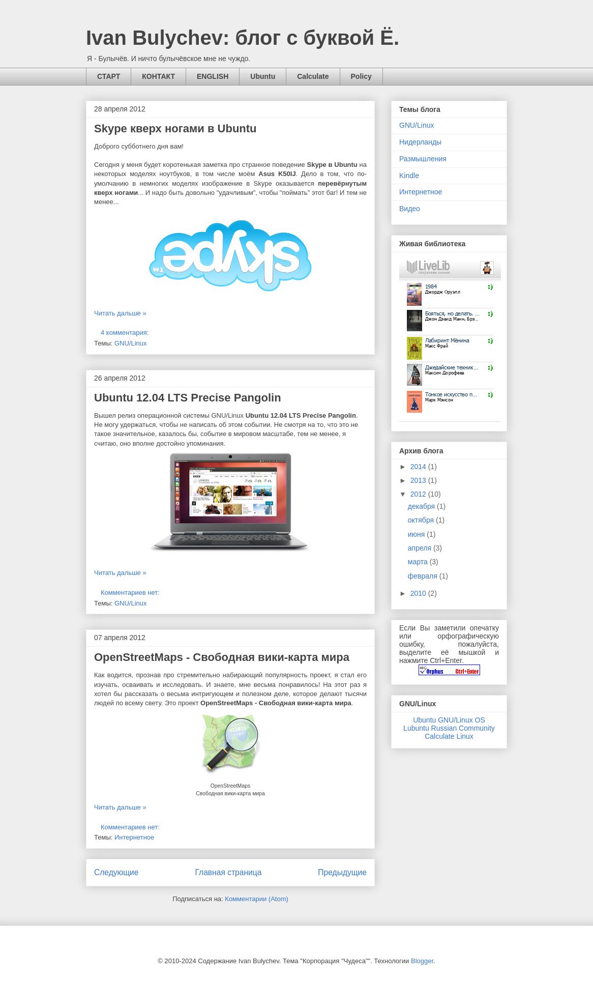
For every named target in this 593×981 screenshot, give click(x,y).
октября (422, 520)
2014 (419, 467)
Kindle (409, 175)
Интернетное (134, 837)
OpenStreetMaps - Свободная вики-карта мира (221, 657)
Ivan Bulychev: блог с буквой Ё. (242, 37)
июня (417, 534)
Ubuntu (262, 76)
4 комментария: (126, 332)
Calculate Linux (449, 736)
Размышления (423, 159)
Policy (361, 76)
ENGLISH (212, 76)
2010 (419, 593)
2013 (419, 480)
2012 (419, 494)
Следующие (116, 872)
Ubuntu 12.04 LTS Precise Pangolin (187, 397)
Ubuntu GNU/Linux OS (449, 720)
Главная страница (228, 872)
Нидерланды (420, 142)
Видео (409, 209)
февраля (423, 576)
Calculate (313, 76)
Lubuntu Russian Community (449, 728)
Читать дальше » (120, 313)
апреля (420, 548)
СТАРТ (108, 76)
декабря (422, 506)
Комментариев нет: (131, 592)
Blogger (422, 961)
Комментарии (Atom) (256, 899)
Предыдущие (342, 872)
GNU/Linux (130, 343)
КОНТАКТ (158, 76)
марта (419, 562)
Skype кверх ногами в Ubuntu (175, 128)
